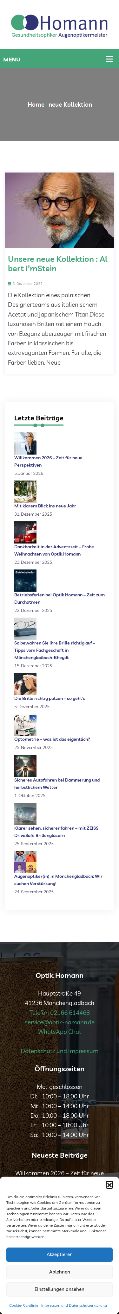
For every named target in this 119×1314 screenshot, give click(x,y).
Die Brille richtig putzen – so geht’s (49, 698)
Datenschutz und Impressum (59, 1051)
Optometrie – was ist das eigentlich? (52, 739)
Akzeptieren (60, 1254)
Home (36, 104)
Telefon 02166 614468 (60, 1012)
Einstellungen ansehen (59, 1289)
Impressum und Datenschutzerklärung (74, 1305)
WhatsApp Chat (59, 1031)
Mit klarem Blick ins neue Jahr (45, 506)
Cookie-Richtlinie (23, 1305)
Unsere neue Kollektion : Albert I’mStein (57, 263)
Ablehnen (59, 1272)
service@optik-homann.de (60, 1022)
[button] (109, 1184)
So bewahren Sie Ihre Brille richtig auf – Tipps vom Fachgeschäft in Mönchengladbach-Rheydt (54, 650)
